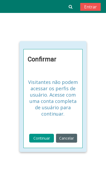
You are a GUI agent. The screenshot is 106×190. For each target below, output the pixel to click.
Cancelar (66, 138)
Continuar (41, 138)
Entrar (90, 7)
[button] (70, 7)
